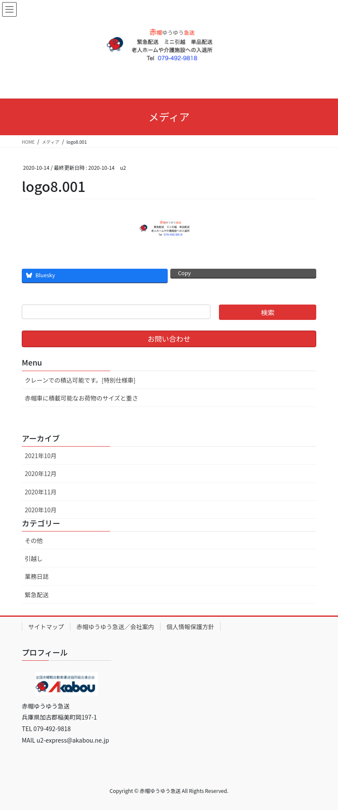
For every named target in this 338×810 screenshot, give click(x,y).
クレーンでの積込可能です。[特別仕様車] (80, 380)
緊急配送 (37, 594)
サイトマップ (46, 626)
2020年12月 (41, 473)
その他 (34, 540)
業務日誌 (37, 576)
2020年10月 (41, 509)
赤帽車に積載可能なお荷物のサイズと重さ (81, 398)
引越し (34, 558)
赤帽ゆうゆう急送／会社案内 (115, 626)
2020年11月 (41, 492)
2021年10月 (41, 455)
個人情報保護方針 (190, 626)
